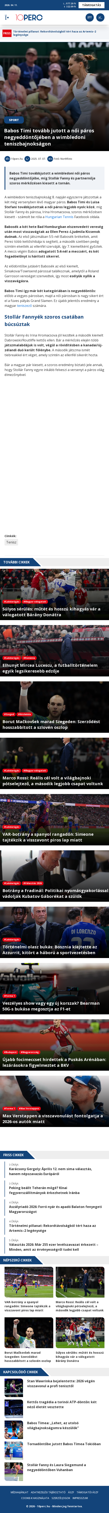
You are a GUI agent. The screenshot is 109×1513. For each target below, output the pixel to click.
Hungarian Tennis (59, 217)
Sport (14, 120)
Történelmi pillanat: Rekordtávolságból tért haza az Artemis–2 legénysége (54, 33)
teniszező (25, 305)
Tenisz (11, 542)
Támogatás (91, 5)
